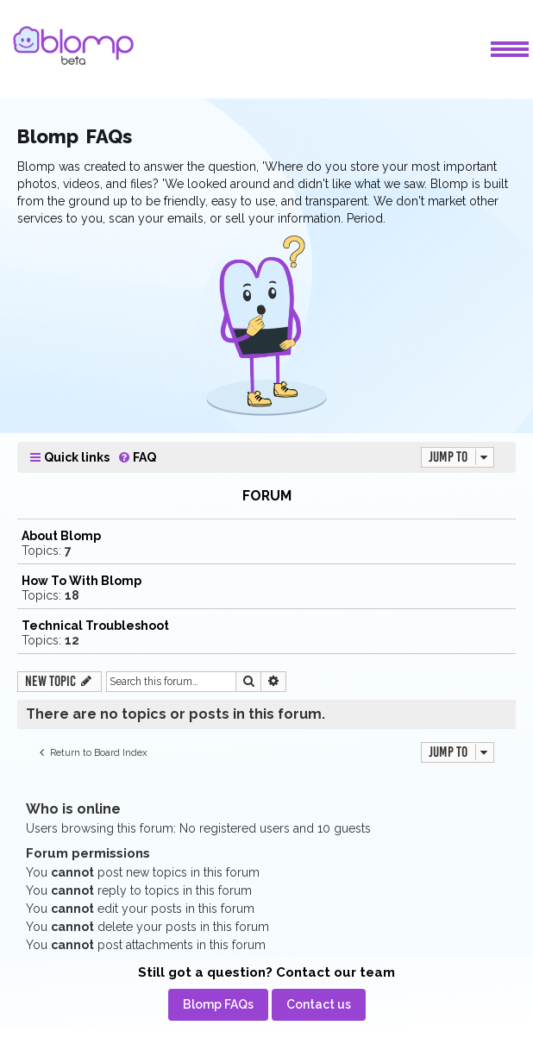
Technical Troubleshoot (95, 625)
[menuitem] (136, 458)
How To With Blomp (81, 581)
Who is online (73, 809)
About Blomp (61, 536)
